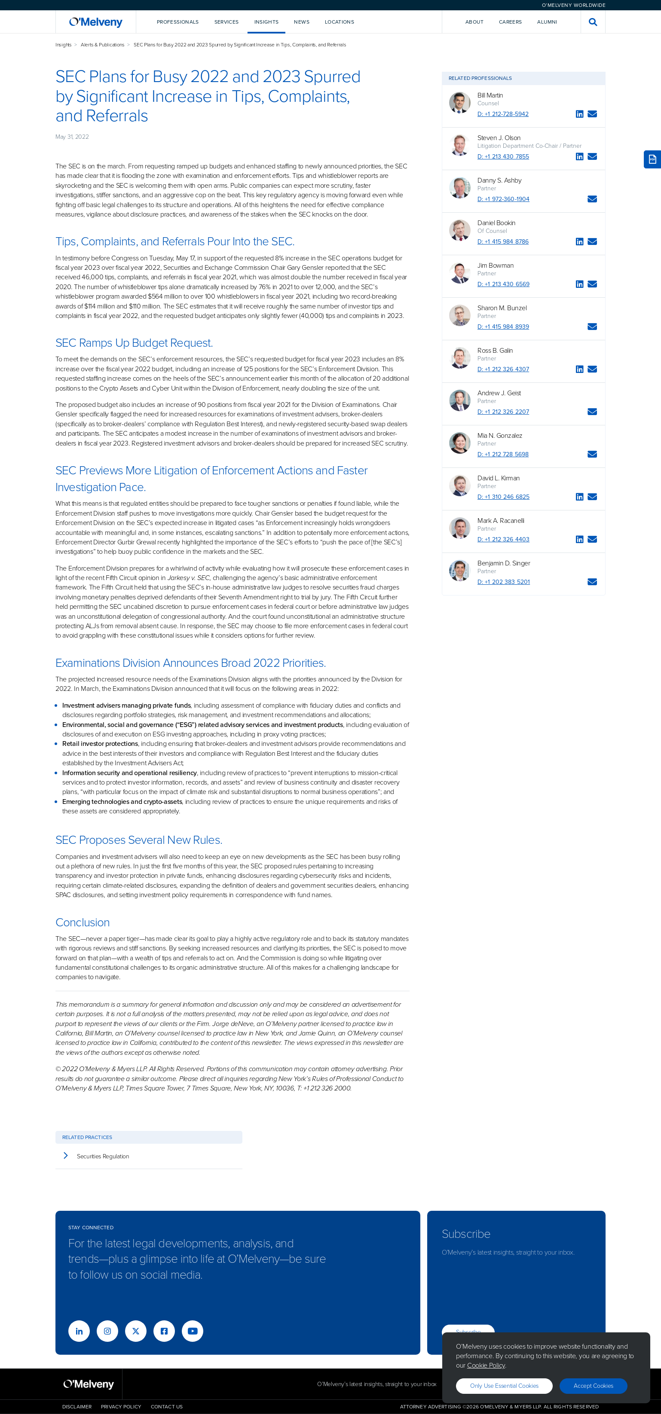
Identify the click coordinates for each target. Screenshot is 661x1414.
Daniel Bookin (496, 223)
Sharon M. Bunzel (501, 308)
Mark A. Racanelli (500, 520)
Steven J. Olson (499, 137)
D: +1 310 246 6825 (503, 496)
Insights (63, 45)
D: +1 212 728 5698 (503, 454)
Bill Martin (490, 95)
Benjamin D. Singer (503, 563)
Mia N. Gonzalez (500, 435)
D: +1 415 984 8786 (503, 241)
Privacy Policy (121, 1407)
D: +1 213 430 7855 (503, 156)
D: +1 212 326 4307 (503, 369)
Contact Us (167, 1407)
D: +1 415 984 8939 (503, 326)
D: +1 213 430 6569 (503, 284)
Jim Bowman (495, 265)
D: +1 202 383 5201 (503, 581)
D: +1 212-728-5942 (503, 114)
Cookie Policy (486, 1365)
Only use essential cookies (504, 1385)
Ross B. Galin (495, 350)
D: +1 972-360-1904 (503, 199)
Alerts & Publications (103, 45)
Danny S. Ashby (499, 180)
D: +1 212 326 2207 (503, 411)
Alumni (547, 22)
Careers (510, 22)
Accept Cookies (593, 1385)
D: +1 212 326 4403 (503, 539)
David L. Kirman (498, 478)
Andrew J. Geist (499, 393)
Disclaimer (77, 1407)
